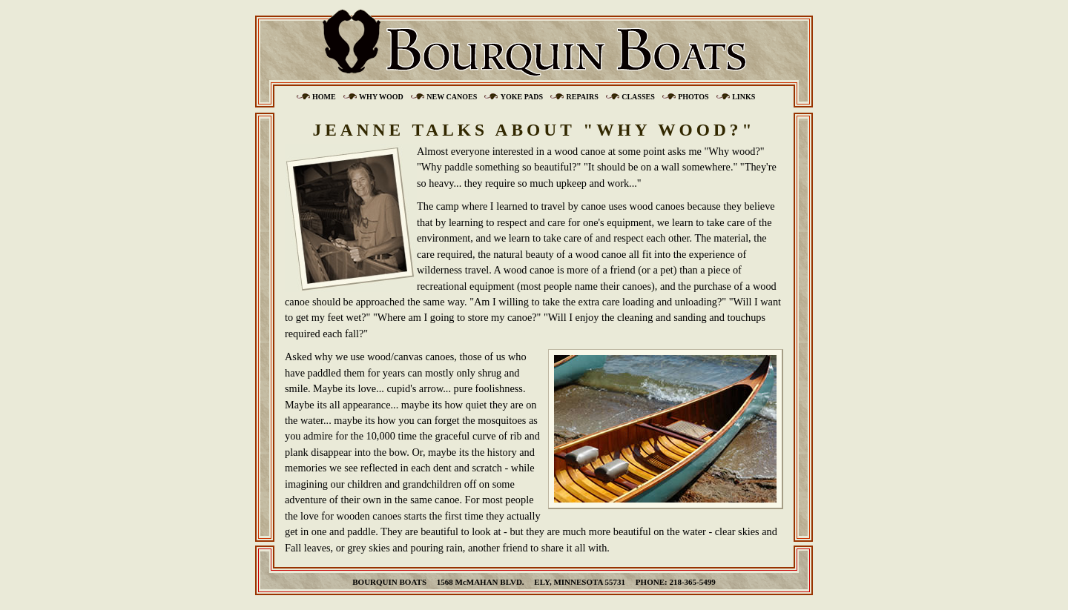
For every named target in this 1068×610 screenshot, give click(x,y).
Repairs (583, 97)
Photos (693, 97)
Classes (638, 97)
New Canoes (451, 97)
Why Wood (381, 97)
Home (324, 97)
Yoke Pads (522, 97)
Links (743, 97)
